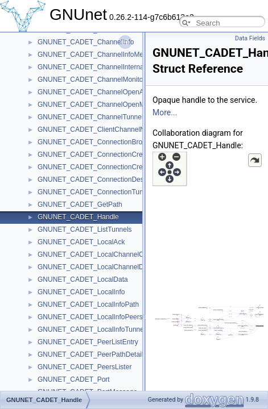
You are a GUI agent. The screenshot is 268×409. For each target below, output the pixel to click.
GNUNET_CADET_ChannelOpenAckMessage (108, 92)
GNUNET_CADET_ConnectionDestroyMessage (110, 179)
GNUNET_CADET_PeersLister (84, 367)
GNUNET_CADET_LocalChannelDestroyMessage (114, 267)
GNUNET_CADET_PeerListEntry (88, 342)
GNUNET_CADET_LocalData (83, 279)
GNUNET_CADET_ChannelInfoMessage (100, 55)
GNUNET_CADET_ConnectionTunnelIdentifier (108, 192)
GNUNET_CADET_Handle (78, 217)
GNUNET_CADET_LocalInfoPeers (90, 317)
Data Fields (250, 38)
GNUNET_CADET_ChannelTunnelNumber (102, 117)
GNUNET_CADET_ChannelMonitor (91, 80)
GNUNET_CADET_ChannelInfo (86, 42)
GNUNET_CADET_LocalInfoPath (88, 304)
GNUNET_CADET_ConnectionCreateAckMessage (114, 154)
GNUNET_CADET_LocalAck (81, 242)
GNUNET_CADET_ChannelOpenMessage (102, 104)
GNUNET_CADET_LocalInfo (81, 292)
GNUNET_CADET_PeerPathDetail (90, 354)
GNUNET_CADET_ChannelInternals (93, 67)
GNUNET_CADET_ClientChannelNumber (101, 129)
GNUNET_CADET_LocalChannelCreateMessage (112, 254)
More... (164, 112)
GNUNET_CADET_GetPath (80, 204)
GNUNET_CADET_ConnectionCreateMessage (109, 167)
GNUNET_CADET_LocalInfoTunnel (92, 329)
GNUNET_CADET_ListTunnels (85, 229)
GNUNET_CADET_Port (74, 379)
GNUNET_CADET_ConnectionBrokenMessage (109, 142)
